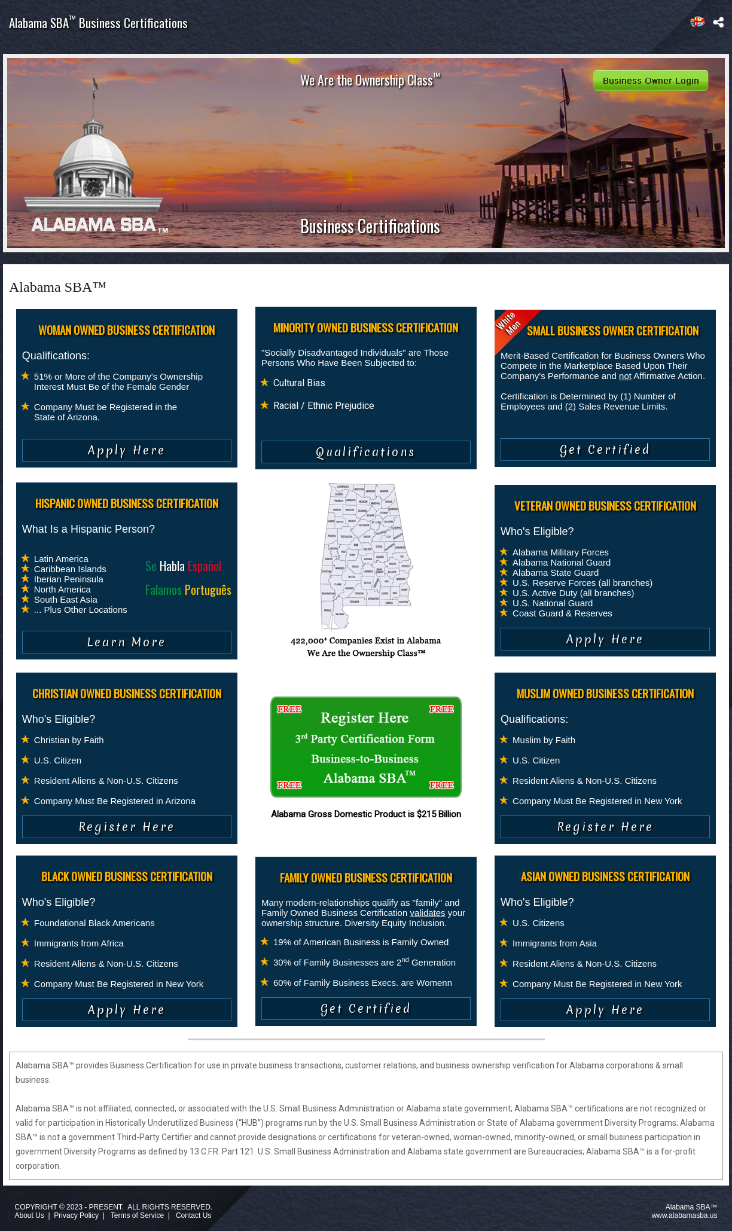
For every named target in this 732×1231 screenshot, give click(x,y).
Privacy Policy (76, 1215)
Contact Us (193, 1215)
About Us (29, 1215)
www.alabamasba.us (684, 1215)
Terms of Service (137, 1215)
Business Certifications (370, 225)
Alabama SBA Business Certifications (98, 22)
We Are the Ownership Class (370, 79)
